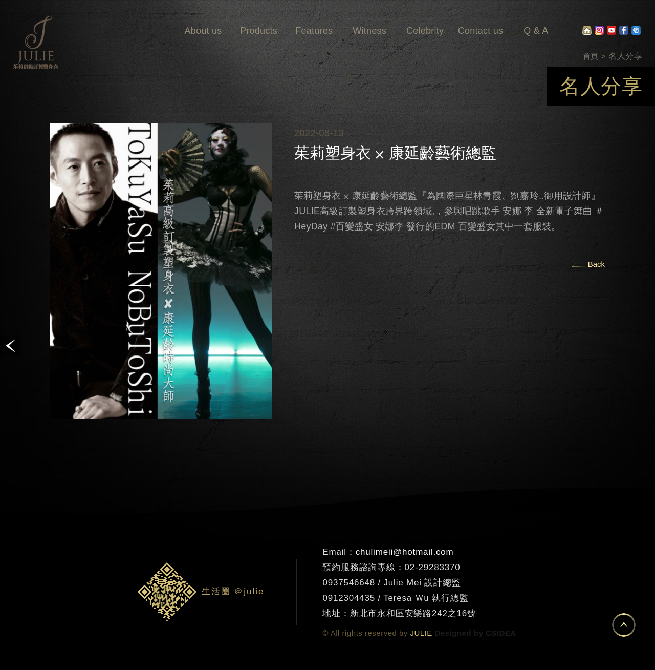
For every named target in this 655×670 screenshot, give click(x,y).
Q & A (535, 18)
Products (258, 18)
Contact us (480, 18)
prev (10, 346)
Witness (369, 18)
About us (203, 18)
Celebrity (424, 18)
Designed (453, 633)
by (479, 633)
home (587, 30)
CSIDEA (501, 633)
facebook (623, 30)
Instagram (599, 30)
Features (314, 18)
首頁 (591, 56)
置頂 (624, 625)
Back (596, 264)
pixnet (636, 30)
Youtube (611, 30)
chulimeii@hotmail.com (405, 552)
